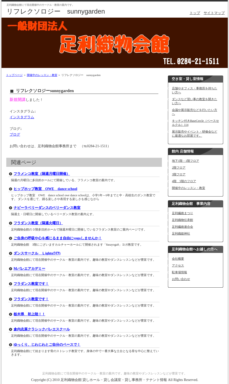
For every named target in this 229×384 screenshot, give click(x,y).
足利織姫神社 (181, 233)
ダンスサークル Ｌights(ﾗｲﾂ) (37, 253)
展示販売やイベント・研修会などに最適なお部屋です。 (194, 133)
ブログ (15, 134)
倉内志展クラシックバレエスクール (42, 329)
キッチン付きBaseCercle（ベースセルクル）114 (195, 123)
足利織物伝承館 (182, 220)
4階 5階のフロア (184, 181)
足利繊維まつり (182, 213)
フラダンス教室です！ (31, 284)
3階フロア (179, 174)
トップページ (14, 74)
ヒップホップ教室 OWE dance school (45, 189)
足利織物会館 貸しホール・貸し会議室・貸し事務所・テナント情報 (114, 380)
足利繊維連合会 (182, 226)
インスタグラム (22, 117)
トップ (195, 13)
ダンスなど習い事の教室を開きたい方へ (194, 101)
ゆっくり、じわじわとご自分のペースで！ (47, 344)
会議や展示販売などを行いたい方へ (194, 112)
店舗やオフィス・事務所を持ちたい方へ (194, 90)
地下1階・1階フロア (185, 161)
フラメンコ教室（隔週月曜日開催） (42, 174)
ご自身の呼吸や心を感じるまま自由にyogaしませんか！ (58, 238)
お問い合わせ (181, 279)
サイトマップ (214, 13)
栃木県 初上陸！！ (29, 314)
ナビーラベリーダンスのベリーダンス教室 (47, 208)
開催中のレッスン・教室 (42, 74)
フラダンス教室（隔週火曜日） (38, 223)
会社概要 (178, 258)
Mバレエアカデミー (29, 268)
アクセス (178, 265)
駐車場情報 (179, 272)
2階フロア (179, 167)
